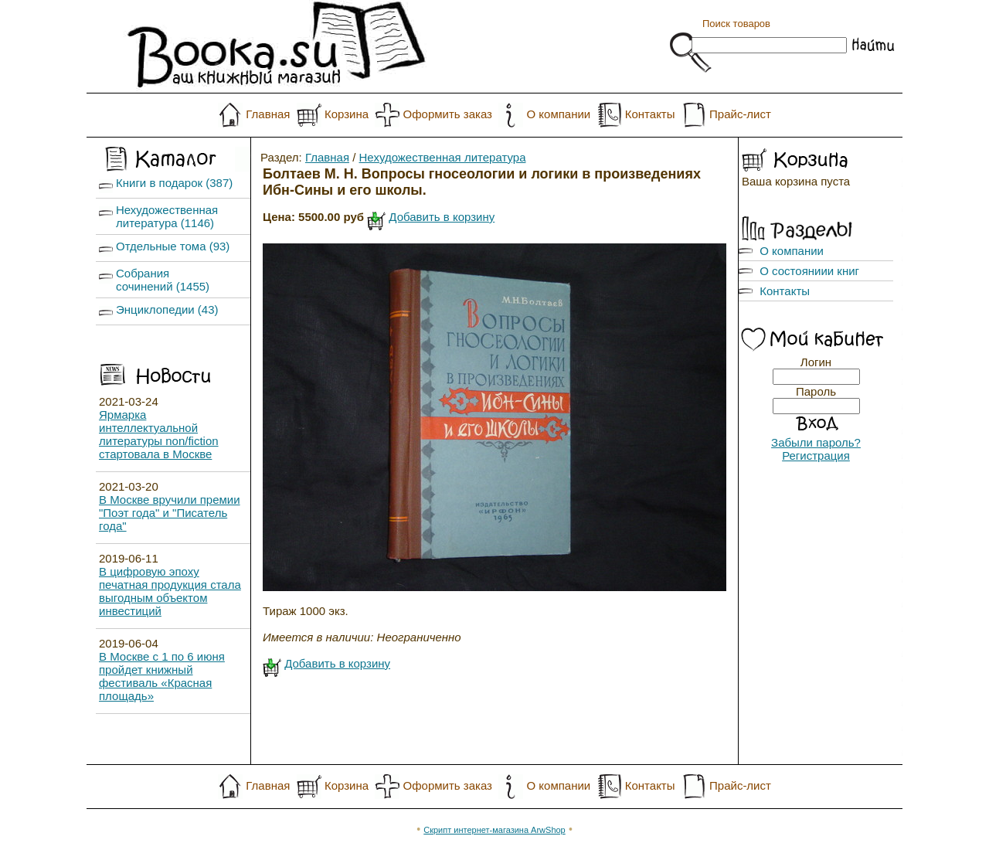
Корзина (347, 114)
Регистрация (816, 455)
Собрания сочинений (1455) (162, 280)
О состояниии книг (809, 270)
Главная (268, 114)
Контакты (650, 114)
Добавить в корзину (441, 216)
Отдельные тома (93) (172, 246)
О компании (558, 114)
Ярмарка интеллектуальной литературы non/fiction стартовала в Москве (159, 434)
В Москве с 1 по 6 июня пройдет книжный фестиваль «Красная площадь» (162, 676)
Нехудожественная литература (442, 157)
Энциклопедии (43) (167, 309)
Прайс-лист (740, 114)
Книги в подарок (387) (174, 182)
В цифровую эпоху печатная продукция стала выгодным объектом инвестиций (170, 591)
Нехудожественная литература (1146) (167, 216)
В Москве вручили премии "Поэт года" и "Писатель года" (169, 512)
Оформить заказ (447, 114)
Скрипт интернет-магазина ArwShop (494, 830)
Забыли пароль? (816, 442)
